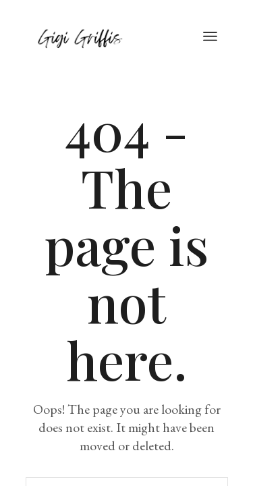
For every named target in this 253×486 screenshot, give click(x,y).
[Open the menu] (210, 37)
